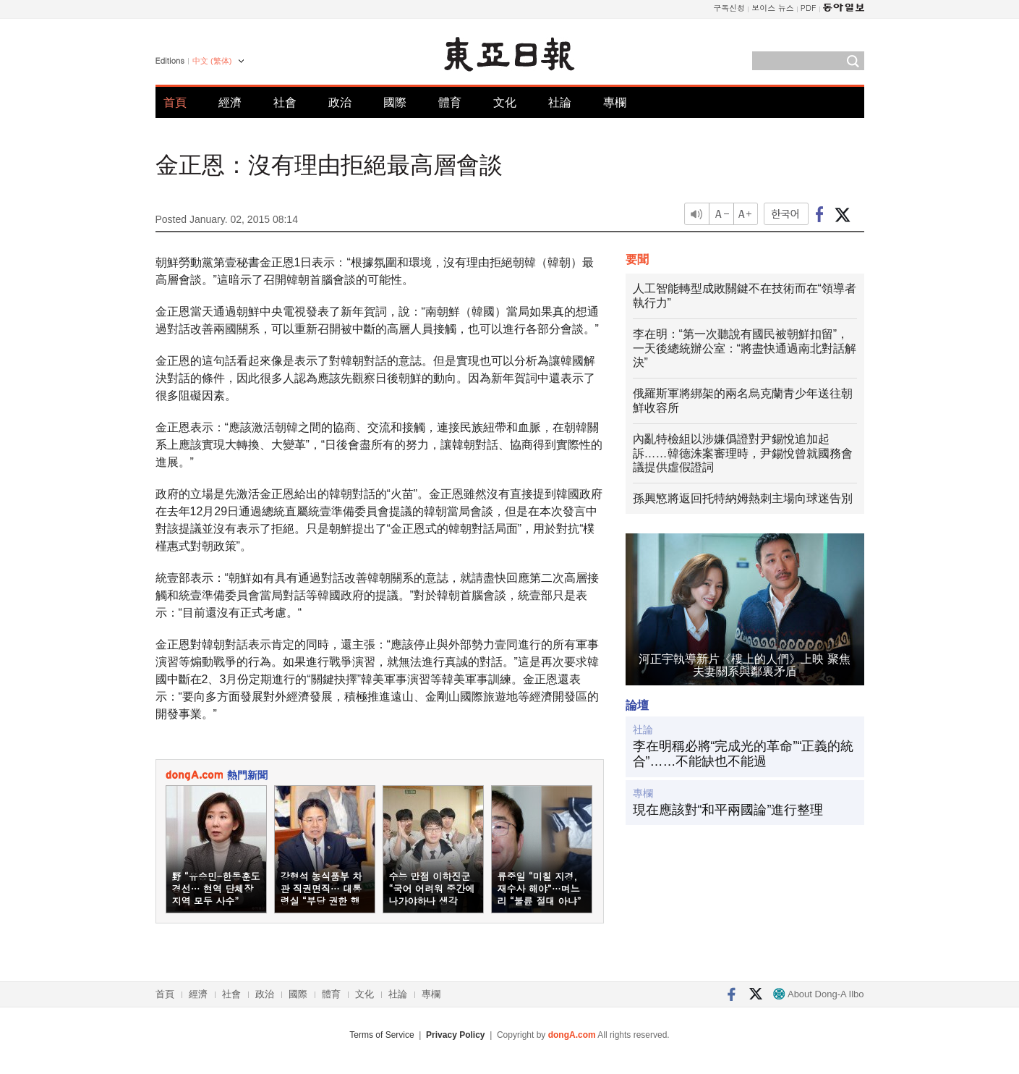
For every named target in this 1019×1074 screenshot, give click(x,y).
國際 (394, 102)
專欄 (614, 102)
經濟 (230, 102)
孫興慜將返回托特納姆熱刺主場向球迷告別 (743, 498)
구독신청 (729, 7)
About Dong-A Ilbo (818, 994)
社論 (559, 102)
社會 (285, 102)
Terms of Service (381, 1035)
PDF (809, 7)
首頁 (175, 102)
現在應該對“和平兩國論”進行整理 (728, 810)
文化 (504, 102)
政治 (339, 102)
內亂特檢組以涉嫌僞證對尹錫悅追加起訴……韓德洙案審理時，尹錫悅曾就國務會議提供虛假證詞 (743, 453)
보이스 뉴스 (772, 7)
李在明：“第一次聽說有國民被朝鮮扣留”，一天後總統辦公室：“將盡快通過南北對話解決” (744, 348)
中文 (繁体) (211, 60)
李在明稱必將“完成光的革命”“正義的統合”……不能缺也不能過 (743, 754)
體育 (449, 102)
